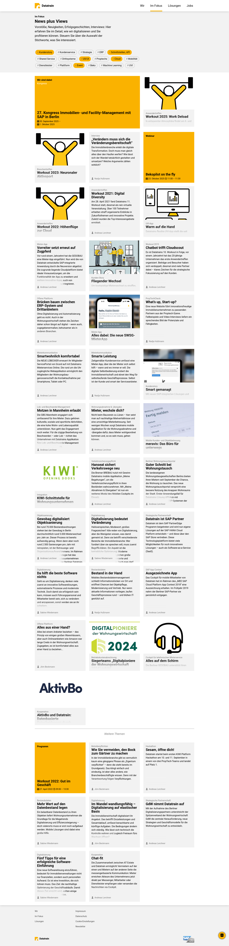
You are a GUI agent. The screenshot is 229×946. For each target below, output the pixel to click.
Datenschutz (81, 916)
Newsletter (80, 926)
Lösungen (39, 921)
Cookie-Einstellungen (85, 921)
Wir (36, 911)
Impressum (81, 911)
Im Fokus (39, 916)
